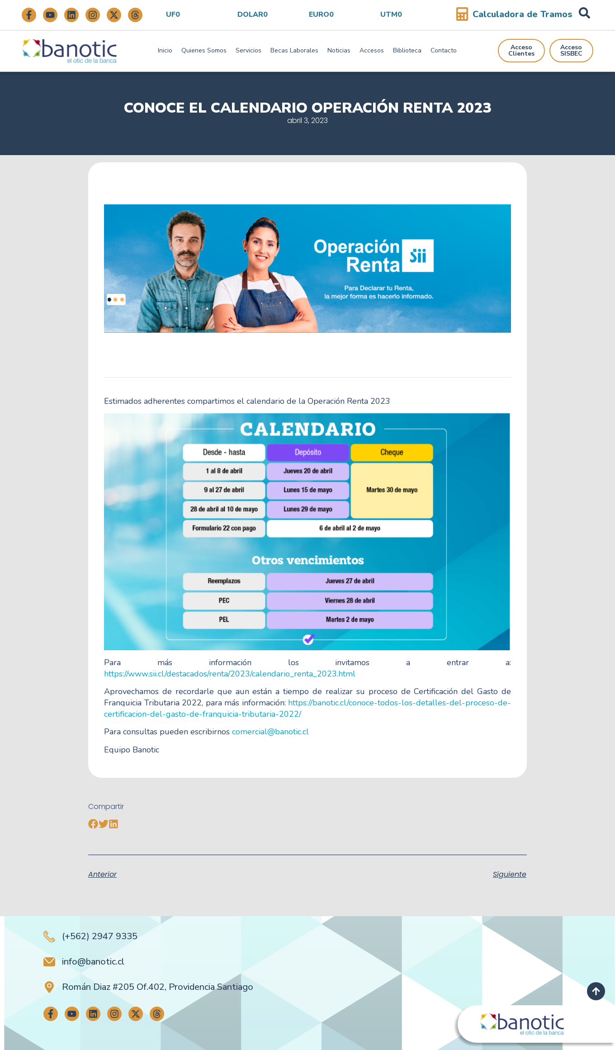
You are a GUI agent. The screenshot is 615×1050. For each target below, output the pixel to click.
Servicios (248, 50)
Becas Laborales (294, 50)
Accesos (372, 50)
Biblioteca (407, 50)
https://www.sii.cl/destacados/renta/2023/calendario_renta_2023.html (229, 673)
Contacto (443, 50)
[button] (93, 824)
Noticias (338, 50)
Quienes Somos (204, 50)
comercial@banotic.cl (270, 731)
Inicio (165, 50)
